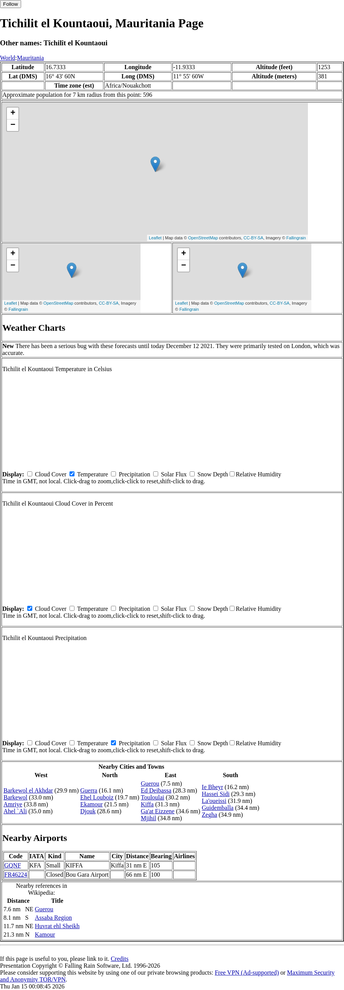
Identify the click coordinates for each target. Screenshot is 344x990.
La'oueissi (214, 801)
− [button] (12, 125)
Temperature (92, 474)
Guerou (150, 783)
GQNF (12, 865)
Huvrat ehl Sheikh (57, 926)
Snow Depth (212, 474)
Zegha (209, 814)
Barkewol (15, 797)
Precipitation (134, 474)
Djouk (88, 811)
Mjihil (148, 818)
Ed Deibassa (156, 790)
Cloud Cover (50, 474)
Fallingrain (296, 237)
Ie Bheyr (212, 787)
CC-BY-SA (253, 237)
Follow (10, 4)
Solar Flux (174, 474)
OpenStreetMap (203, 237)
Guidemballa (218, 807)
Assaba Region (53, 917)
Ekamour (91, 804)
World (7, 58)
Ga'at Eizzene (158, 811)
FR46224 (15, 874)
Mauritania (30, 58)
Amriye (12, 804)
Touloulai (152, 797)
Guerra (88, 790)
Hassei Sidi (216, 794)
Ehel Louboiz (97, 797)
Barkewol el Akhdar (28, 790)
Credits (119, 958)
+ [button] (12, 113)
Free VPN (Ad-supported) (247, 972)
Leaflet (155, 237)
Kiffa (147, 804)
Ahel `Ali (15, 811)
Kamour (45, 934)
